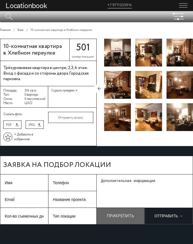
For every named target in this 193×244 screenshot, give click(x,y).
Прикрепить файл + (120, 218)
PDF (9, 125)
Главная (5, 30)
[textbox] (96, 16)
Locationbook (26, 5)
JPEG (31, 125)
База (20, 30)
